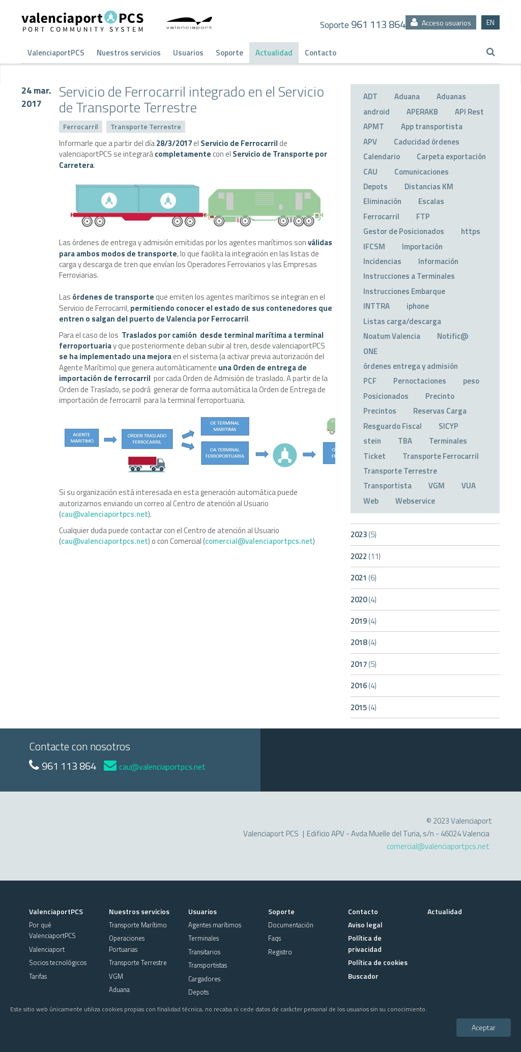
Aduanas (451, 96)
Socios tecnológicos (57, 962)
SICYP (448, 426)
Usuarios (188, 53)
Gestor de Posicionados (403, 231)
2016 (364, 685)
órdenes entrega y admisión (410, 366)
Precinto (439, 396)
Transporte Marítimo (138, 925)
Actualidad (274, 53)
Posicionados (386, 396)
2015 (364, 707)
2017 (364, 664)
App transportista (431, 126)
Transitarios (204, 952)
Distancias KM (428, 186)
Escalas (431, 201)
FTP (423, 216)
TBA (405, 441)
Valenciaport (47, 949)
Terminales (448, 441)
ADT (370, 96)
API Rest (469, 112)
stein (372, 441)
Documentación (290, 925)
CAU (370, 172)
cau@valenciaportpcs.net (104, 514)
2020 (364, 599)
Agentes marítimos (214, 925)
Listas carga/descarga (402, 321)
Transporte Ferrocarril (440, 456)
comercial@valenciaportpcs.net (259, 541)
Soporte (229, 53)
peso (471, 381)
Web (371, 501)
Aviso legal (365, 924)
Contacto (320, 53)
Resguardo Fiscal (392, 426)
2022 (366, 556)
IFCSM (374, 246)
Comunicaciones (421, 172)
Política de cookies (378, 962)
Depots (375, 186)
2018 (364, 642)
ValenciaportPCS (55, 53)
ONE (370, 351)
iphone (418, 306)
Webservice (415, 501)
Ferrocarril (80, 126)
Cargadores (204, 979)
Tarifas (38, 976)
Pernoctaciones (419, 381)
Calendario (381, 156)
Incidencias (382, 261)
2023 (364, 534)
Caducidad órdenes (426, 142)
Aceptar (484, 1027)
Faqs (274, 938)
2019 (364, 621)
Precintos (379, 411)
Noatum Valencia (391, 336)
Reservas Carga (440, 411)
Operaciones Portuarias (126, 943)
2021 (364, 577)
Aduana (407, 96)
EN (490, 22)
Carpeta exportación (451, 156)
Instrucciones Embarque (404, 291)
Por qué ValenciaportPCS (52, 930)
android (376, 112)
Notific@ (452, 336)
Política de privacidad (365, 943)
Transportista (387, 485)
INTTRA (376, 306)
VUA (468, 485)
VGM (436, 485)
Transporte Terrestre (145, 126)
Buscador (363, 976)
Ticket (374, 456)
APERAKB (422, 112)
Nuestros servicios (129, 53)
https (470, 231)
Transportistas (207, 965)
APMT (373, 126)
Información (438, 261)
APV (370, 142)
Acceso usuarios (441, 22)
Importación (422, 246)
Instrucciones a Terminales (409, 276)
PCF (370, 381)
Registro (280, 952)
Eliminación (382, 201)
